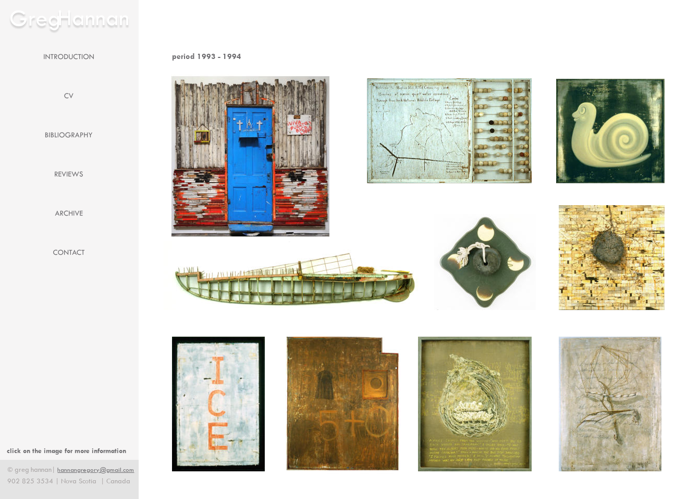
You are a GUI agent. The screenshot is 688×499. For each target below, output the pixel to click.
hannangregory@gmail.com (95, 469)
